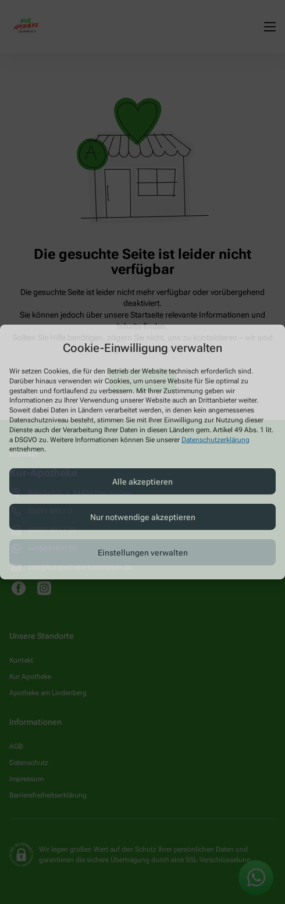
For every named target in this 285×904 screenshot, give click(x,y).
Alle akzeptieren (142, 481)
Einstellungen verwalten (143, 552)
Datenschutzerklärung (215, 439)
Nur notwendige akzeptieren (142, 517)
